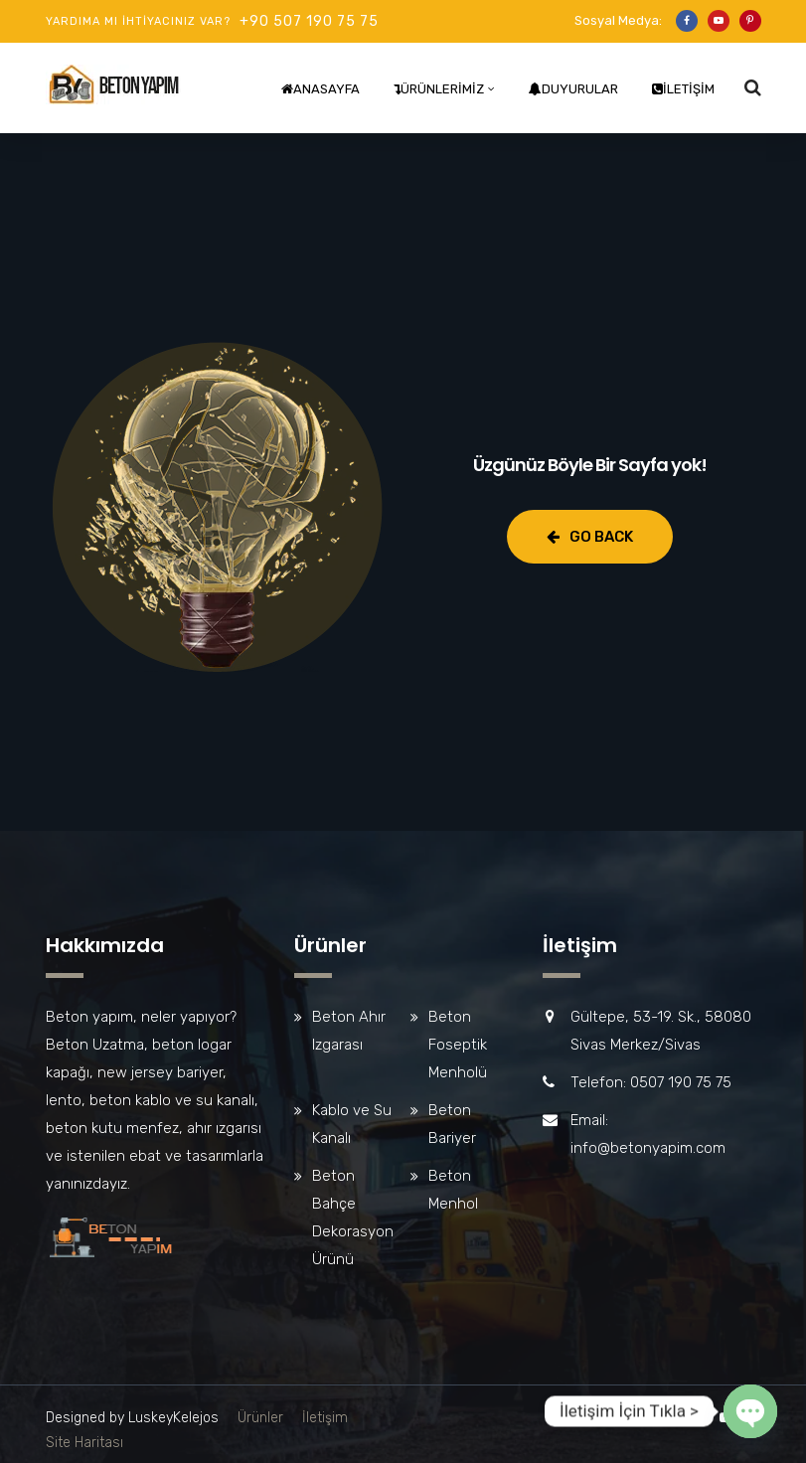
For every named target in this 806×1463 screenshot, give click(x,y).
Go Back (590, 537)
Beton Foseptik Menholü (457, 1044)
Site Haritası (84, 1442)
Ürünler (260, 1417)
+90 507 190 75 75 (309, 21)
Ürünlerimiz (439, 88)
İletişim (683, 88)
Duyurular (573, 88)
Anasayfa (320, 88)
